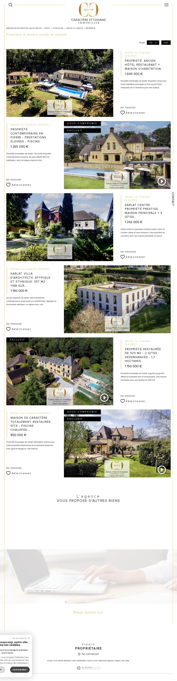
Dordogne (58, 28)
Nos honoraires (79, 661)
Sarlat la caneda (74, 28)
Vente (47, 28)
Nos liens (125, 661)
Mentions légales (106, 661)
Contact (173, 199)
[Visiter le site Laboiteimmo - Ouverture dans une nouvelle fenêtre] (88, 671)
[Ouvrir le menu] (166, 5)
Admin (117, 661)
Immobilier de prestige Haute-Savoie (23, 28)
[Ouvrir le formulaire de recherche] (10, 5)
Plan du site (92, 661)
